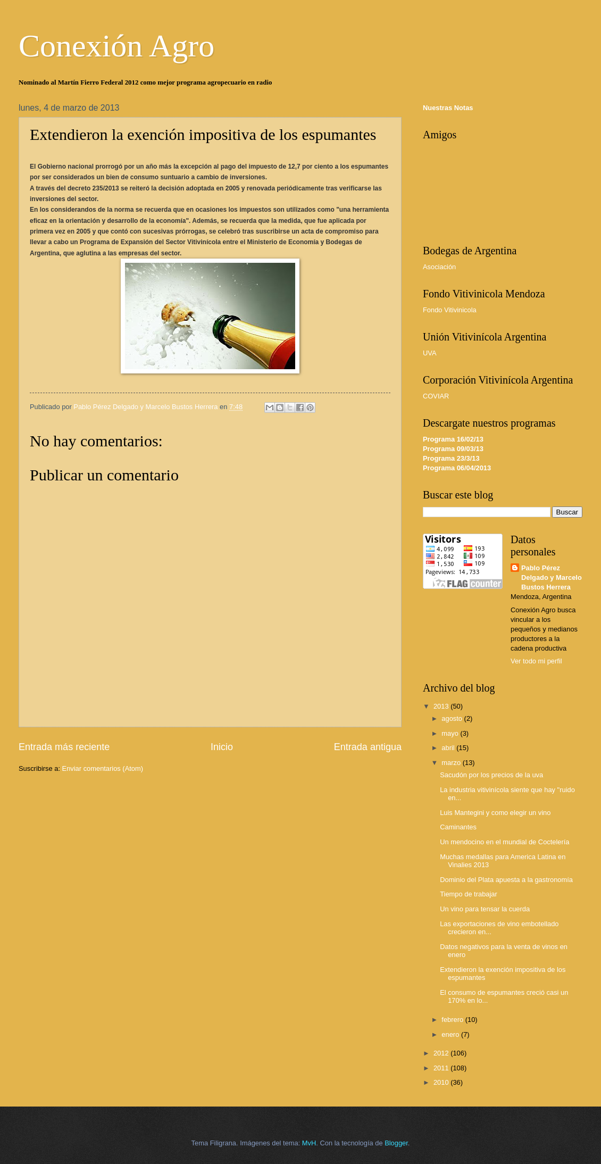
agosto (452, 718)
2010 (441, 1082)
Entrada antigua (368, 747)
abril (448, 748)
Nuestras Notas (448, 108)
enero (451, 1034)
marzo (451, 763)
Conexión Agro (116, 45)
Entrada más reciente (64, 747)
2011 (441, 1068)
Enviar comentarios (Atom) (102, 768)
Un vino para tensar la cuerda (485, 909)
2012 (441, 1053)
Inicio (222, 747)
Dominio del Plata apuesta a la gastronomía (506, 880)
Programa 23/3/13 (451, 458)
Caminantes (458, 827)
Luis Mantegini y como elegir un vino (495, 813)
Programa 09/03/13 (453, 449)
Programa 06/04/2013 (457, 468)
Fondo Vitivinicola (450, 310)
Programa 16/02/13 (453, 439)
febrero (453, 1020)
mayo (450, 733)
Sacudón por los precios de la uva (491, 775)
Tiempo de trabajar (468, 894)
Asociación (439, 267)
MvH (309, 1143)
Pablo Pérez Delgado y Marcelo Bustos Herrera (551, 577)
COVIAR (436, 396)
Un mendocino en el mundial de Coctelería (504, 842)
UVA (430, 353)
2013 (441, 706)
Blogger (396, 1143)
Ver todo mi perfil (536, 661)
